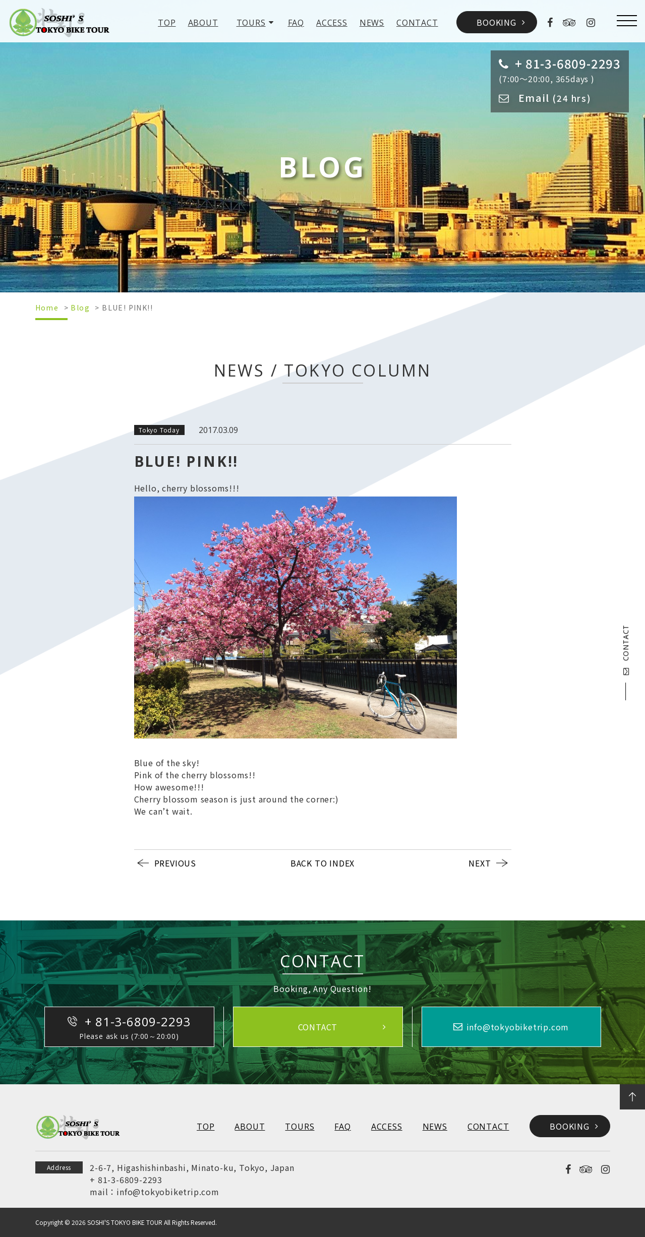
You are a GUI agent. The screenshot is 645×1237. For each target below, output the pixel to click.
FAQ (296, 22)
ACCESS (331, 22)
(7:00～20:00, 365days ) (560, 69)
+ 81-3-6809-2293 (126, 1179)
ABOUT (203, 22)
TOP (166, 22)
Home (47, 307)
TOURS (251, 22)
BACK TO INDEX (322, 863)
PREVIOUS (175, 863)
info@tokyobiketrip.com (167, 1192)
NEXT (479, 863)
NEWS (372, 22)
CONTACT (417, 22)
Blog (80, 307)
